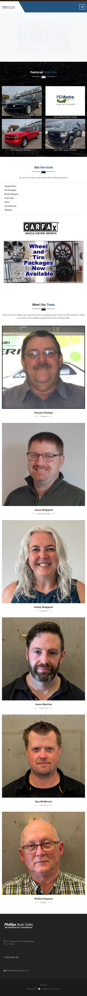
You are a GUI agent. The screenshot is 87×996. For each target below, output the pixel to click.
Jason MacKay (43, 704)
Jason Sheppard (43, 509)
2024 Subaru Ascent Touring (65, 117)
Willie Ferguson (43, 898)
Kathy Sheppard (43, 607)
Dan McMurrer (43, 801)
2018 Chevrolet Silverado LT (22, 150)
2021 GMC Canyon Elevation (65, 150)
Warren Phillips (43, 412)
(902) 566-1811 (12, 957)
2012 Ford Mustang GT (22, 117)
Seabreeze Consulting (49, 988)
